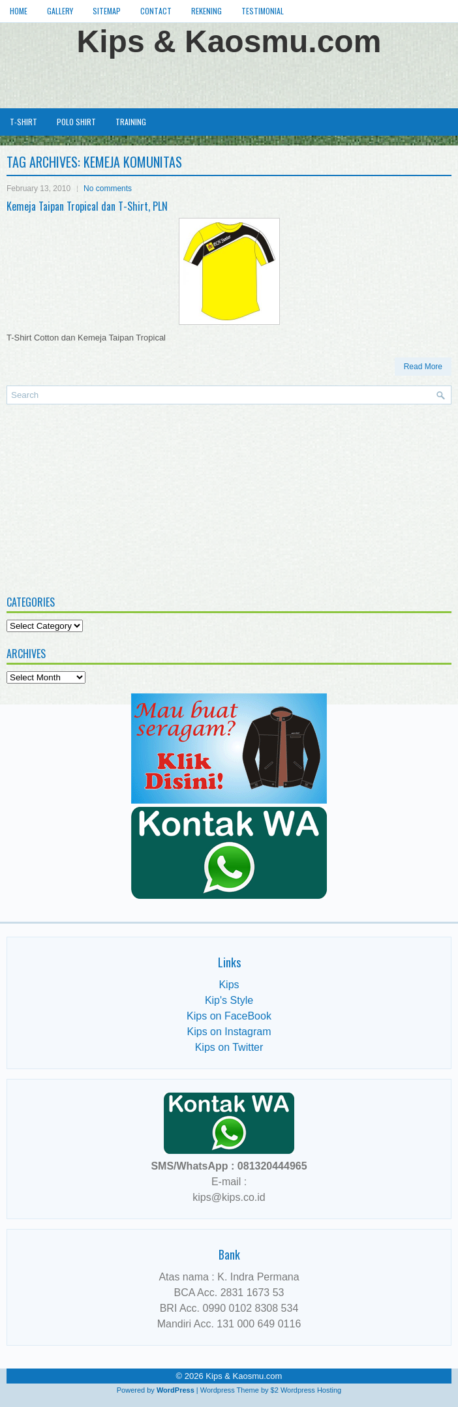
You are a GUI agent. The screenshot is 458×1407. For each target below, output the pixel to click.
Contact (156, 10)
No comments (108, 188)
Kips (229, 984)
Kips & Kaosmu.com (229, 41)
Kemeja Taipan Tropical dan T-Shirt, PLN (87, 206)
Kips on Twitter (229, 1047)
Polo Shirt (76, 121)
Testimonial (262, 10)
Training (130, 121)
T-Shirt (23, 121)
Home (18, 10)
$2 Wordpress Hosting (306, 1390)
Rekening (206, 10)
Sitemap (107, 10)
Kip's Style (229, 1000)
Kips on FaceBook (229, 1015)
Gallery (60, 10)
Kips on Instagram (229, 1031)
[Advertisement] (229, 80)
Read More (423, 366)
